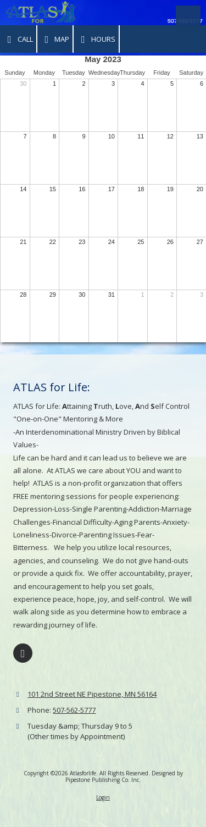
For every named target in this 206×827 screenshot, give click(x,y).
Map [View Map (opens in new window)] (55, 39)
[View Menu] (188, 17)
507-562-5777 (74, 710)
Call (18, 39)
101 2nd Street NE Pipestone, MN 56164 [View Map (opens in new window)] (92, 694)
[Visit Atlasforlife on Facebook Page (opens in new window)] (22, 653)
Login (103, 797)
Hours (96, 39)
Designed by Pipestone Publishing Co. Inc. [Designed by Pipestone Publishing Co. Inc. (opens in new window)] (124, 776)
